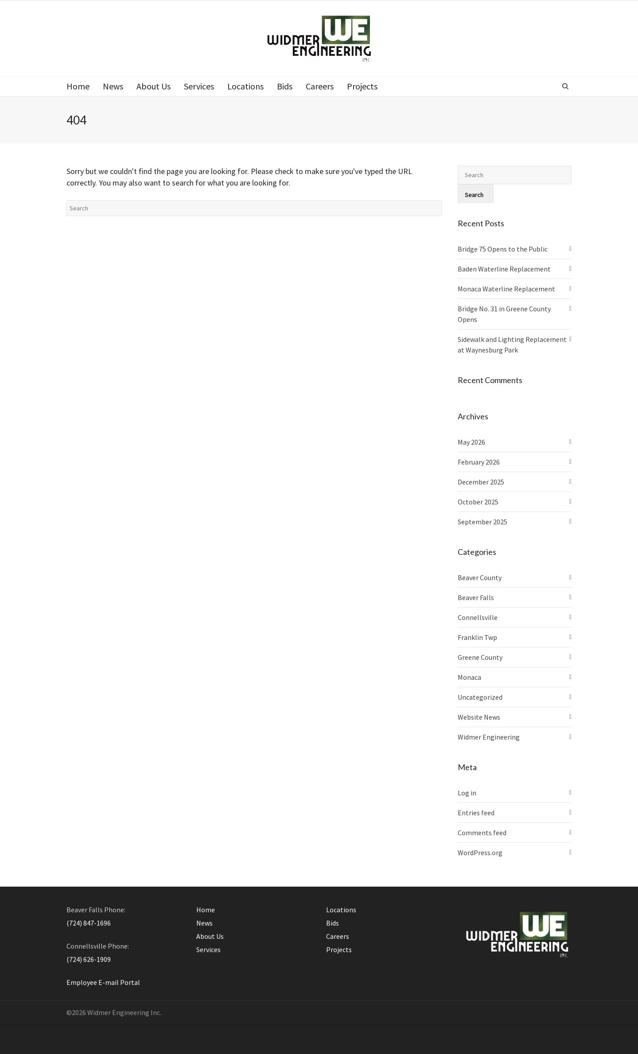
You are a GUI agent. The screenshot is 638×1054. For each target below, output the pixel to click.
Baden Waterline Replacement (504, 268)
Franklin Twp (477, 637)
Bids (332, 922)
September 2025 (482, 521)
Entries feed (476, 812)
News (204, 922)
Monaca (469, 677)
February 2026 (479, 461)
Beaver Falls (476, 597)
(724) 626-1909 (88, 959)
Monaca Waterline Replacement (506, 288)
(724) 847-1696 (88, 922)
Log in (467, 792)
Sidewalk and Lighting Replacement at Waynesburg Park (512, 344)
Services (208, 949)
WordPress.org (480, 852)
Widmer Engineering (489, 736)
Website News (479, 717)
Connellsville (478, 617)
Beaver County (480, 577)
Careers (337, 936)
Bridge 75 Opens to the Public (503, 248)
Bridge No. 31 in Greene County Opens (504, 314)
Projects (339, 949)
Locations (341, 909)
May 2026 (471, 442)
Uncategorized (480, 697)
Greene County (480, 657)
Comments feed (482, 832)
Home (205, 909)
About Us (210, 936)
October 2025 (478, 501)
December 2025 (481, 481)
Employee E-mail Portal (103, 982)
